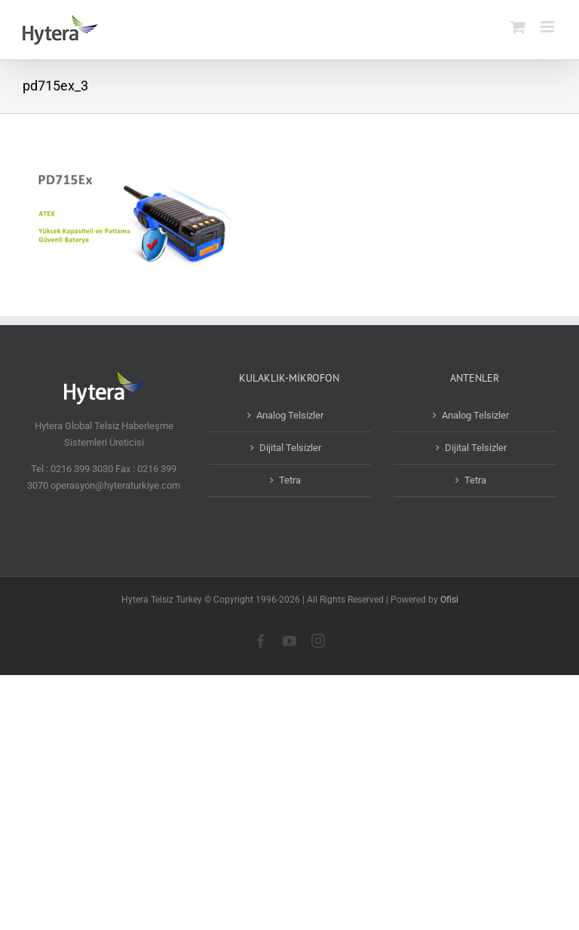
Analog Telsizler (289, 415)
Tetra (290, 480)
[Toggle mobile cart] (517, 27)
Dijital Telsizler (290, 447)
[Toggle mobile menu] (548, 27)
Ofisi (449, 599)
